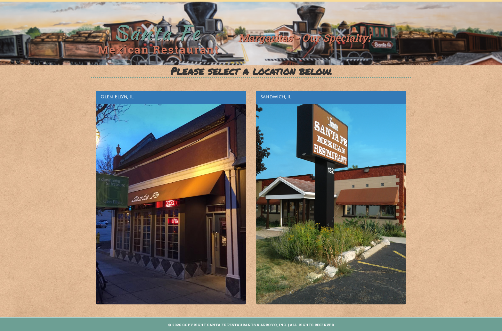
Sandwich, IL (276, 97)
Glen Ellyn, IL (117, 97)
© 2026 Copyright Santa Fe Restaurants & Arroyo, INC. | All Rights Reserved (251, 324)
